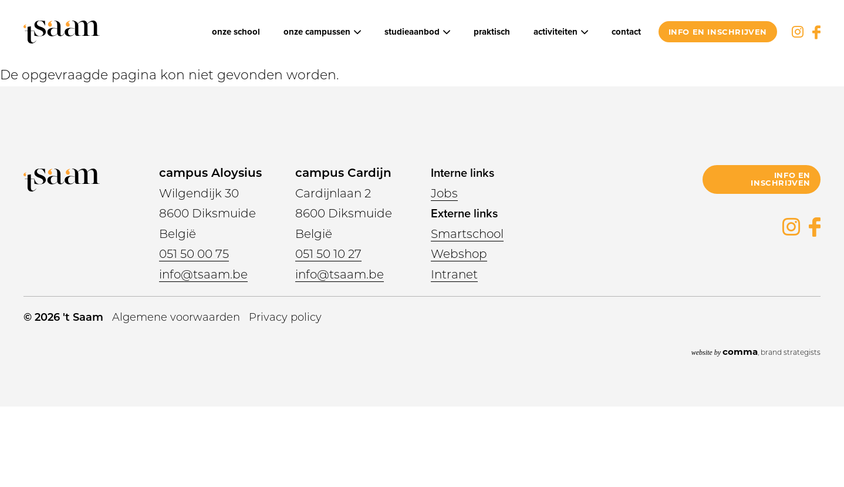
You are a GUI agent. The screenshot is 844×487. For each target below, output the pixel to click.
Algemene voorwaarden (176, 317)
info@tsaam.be (203, 274)
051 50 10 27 (328, 254)
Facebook (816, 32)
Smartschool (467, 234)
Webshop (459, 254)
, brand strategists (756, 351)
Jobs (444, 193)
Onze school (236, 32)
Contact (626, 32)
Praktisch (492, 32)
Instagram (798, 32)
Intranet (454, 274)
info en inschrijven (718, 31)
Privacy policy (285, 317)
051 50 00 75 (194, 254)
